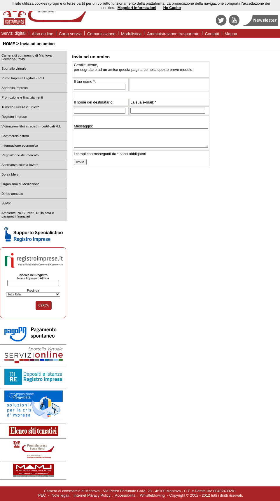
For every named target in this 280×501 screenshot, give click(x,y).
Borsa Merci (10, 174)
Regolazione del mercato (19, 155)
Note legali (60, 495)
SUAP (5, 203)
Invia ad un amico (37, 43)
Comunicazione (101, 33)
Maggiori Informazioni (137, 8)
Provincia (33, 290)
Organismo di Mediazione (20, 184)
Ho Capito (172, 8)
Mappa (231, 33)
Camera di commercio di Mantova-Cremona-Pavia (27, 57)
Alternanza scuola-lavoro (19, 165)
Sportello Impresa (14, 88)
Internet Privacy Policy (92, 495)
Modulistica (131, 33)
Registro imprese (14, 116)
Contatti (212, 33)
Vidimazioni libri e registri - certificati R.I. (31, 126)
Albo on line (42, 33)
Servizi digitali (13, 33)
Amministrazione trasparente (173, 33)
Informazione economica (19, 145)
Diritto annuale (12, 193)
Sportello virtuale (14, 68)
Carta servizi (70, 33)
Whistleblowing (152, 495)
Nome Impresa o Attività (33, 278)
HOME (9, 43)
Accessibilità (125, 495)
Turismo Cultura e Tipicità (20, 107)
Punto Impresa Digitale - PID (22, 78)
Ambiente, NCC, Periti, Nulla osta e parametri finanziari (27, 214)
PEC (42, 495)
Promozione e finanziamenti (22, 97)
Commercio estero (15, 136)
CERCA (43, 305)
